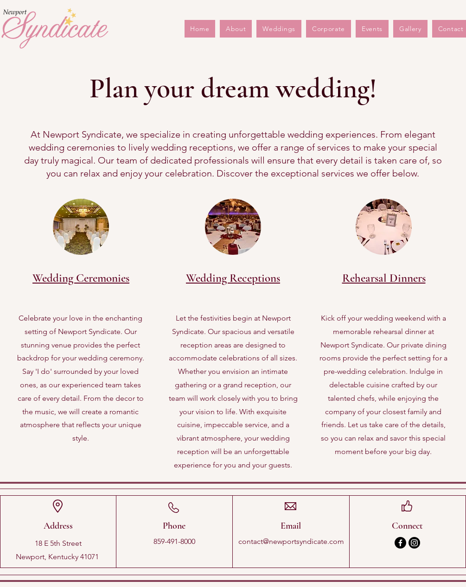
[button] (372, 28)
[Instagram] (414, 543)
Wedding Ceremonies (80, 278)
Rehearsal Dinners (384, 278)
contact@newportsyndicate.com (291, 541)
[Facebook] (400, 543)
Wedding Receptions (233, 278)
